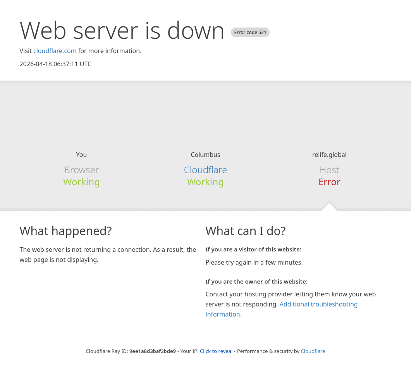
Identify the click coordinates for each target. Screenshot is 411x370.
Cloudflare (205, 169)
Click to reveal (216, 351)
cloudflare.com (55, 50)
